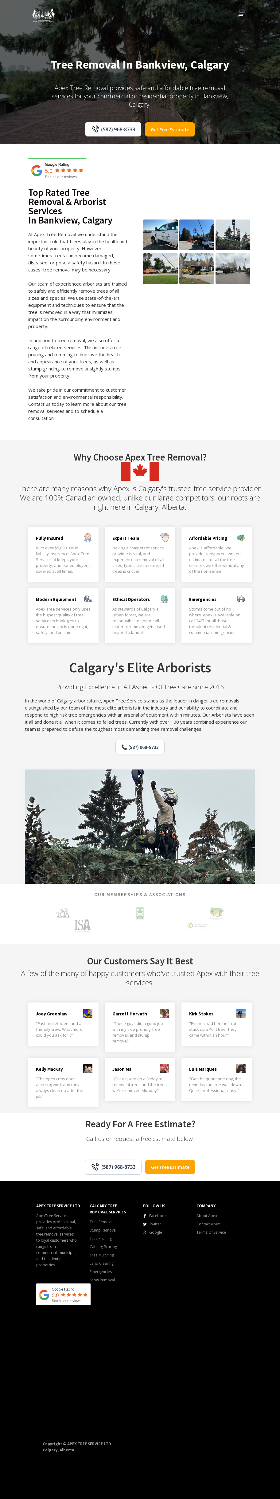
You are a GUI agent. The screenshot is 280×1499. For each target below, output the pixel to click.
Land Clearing (102, 1263)
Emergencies (101, 1271)
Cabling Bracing (103, 1246)
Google (155, 1232)
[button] (241, 14)
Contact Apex (208, 1224)
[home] (43, 14)
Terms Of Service (211, 1232)
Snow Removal (102, 1280)
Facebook (157, 1215)
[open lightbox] (160, 235)
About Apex (206, 1215)
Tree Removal (102, 1221)
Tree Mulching (102, 1255)
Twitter (155, 1224)
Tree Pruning (101, 1238)
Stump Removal (103, 1230)
